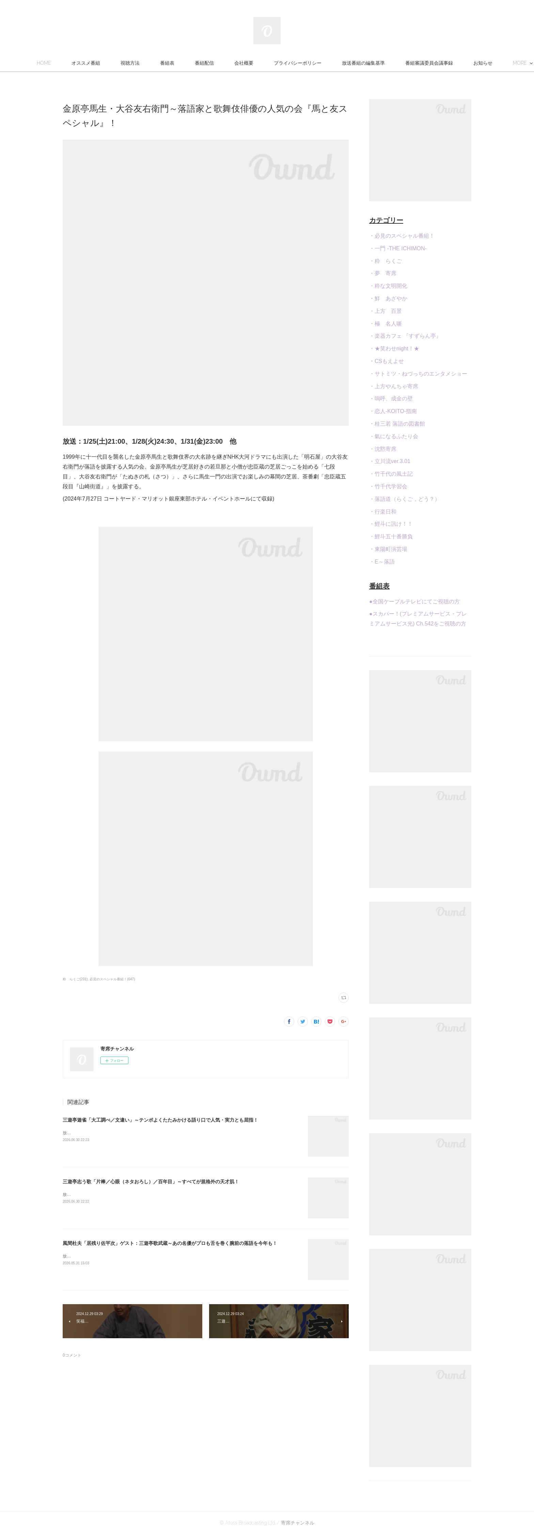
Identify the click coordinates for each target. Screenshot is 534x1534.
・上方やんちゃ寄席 (393, 386)
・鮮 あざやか (388, 298)
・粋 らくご (385, 261)
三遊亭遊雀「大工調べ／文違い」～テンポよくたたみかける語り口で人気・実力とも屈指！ (160, 1120)
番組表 (204, 63)
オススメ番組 (122, 63)
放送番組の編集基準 (399, 63)
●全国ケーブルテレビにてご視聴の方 (414, 601)
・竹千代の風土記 (391, 474)
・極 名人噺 (385, 324)
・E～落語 (382, 562)
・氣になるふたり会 (393, 436)
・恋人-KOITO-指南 (393, 411)
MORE (449, 63)
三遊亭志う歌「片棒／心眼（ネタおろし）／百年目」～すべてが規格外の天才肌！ (151, 1181)
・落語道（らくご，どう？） (404, 499)
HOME (80, 63)
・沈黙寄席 (382, 449)
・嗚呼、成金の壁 (391, 398)
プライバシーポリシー (334, 63)
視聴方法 (166, 63)
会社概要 (280, 63)
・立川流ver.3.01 (389, 461)
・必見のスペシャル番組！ (402, 236)
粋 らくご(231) (75, 979)
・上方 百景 (385, 311)
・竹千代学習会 (388, 486)
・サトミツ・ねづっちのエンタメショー (418, 374)
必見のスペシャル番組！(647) (112, 979)
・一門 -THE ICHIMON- (398, 248)
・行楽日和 (382, 512)
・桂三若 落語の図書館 (397, 424)
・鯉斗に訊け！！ (391, 524)
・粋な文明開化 (388, 286)
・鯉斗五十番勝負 (391, 536)
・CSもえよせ (386, 361)
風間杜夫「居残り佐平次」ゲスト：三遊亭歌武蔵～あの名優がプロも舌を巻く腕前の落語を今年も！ (170, 1243)
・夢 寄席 (382, 273)
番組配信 (240, 63)
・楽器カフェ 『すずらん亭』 (405, 336)
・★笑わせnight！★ (394, 348)
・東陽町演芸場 (388, 549)
